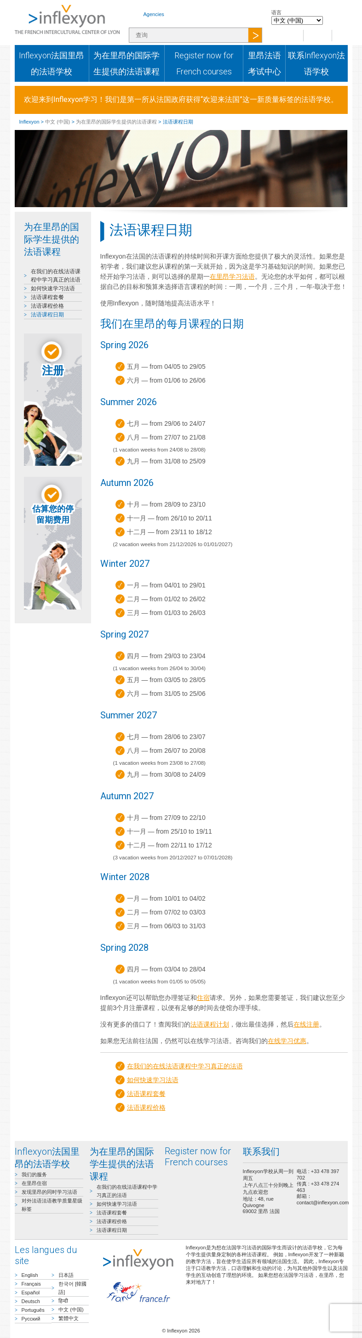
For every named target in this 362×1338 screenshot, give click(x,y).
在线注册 (306, 1024)
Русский (31, 1318)
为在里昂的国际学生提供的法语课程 (126, 63)
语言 (276, 12)
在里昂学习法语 (232, 276)
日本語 (66, 1275)
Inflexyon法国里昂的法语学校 (51, 63)
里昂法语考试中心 (264, 63)
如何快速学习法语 (53, 288)
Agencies (154, 14)
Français (31, 1284)
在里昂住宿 (34, 1183)
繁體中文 (68, 1318)
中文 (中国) (57, 121)
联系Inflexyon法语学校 (316, 63)
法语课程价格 (47, 306)
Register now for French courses (204, 63)
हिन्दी (63, 1301)
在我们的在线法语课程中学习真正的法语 (185, 1066)
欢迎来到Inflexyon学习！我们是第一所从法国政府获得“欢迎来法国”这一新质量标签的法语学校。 (181, 99)
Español (31, 1292)
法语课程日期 (47, 314)
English (30, 1275)
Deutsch (31, 1301)
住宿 (203, 997)
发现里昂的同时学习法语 (49, 1192)
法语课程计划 (209, 1024)
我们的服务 (34, 1174)
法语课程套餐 (47, 297)
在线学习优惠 (287, 1040)
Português (33, 1310)
